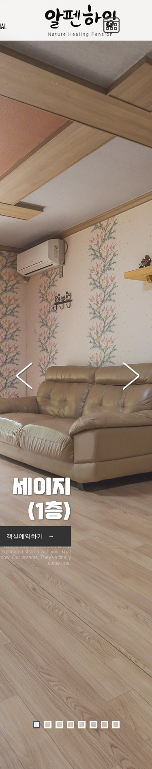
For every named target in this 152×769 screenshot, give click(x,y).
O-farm (116, 749)
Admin (134, 749)
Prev (27, 151)
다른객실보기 (76, 668)
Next (134, 151)
